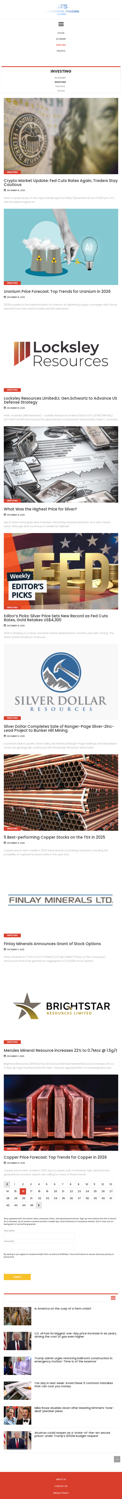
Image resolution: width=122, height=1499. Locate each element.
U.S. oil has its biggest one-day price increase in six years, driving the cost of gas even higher (75, 1335)
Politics (61, 51)
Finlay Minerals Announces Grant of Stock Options (52, 943)
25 (95, 1191)
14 (7, 1191)
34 (55, 1198)
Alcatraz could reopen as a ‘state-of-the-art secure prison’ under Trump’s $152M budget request (72, 1434)
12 (102, 1184)
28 (7, 1198)
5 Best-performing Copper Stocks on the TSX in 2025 (54, 837)
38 (87, 1198)
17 (31, 1191)
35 (63, 1198)
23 (79, 1191)
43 (15, 1205)
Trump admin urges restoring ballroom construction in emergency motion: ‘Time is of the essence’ (73, 1359)
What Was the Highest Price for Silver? (40, 509)
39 (95, 1198)
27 (111, 1191)
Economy (61, 39)
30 (23, 1198)
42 (8, 1205)
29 (15, 1198)
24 (87, 1191)
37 (79, 1198)
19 (47, 1191)
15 (15, 1191)
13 (110, 1184)
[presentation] (28, 1267)
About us (61, 1479)
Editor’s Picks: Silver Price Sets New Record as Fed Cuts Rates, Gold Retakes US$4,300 (56, 618)
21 (63, 1191)
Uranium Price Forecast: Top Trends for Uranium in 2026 (57, 291)
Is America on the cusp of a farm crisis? (62, 1308)
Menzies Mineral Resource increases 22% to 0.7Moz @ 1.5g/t (60, 1050)
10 (86, 1184)
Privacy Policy (61, 1493)
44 (24, 1205)
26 (103, 1191)
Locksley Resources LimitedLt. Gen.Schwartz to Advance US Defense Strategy (60, 400)
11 (94, 1184)
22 (71, 1191)
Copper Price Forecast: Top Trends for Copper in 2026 (55, 1157)
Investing (61, 45)
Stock (61, 33)
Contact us (61, 1486)
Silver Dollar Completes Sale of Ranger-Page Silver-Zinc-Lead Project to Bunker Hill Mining (59, 728)
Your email (39, 1245)
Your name (39, 1234)
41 (110, 1198)
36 (71, 1198)
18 (39, 1191)
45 (31, 1205)
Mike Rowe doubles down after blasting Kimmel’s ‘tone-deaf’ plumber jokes (74, 1409)
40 (103, 1198)
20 (55, 1191)
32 (39, 1198)
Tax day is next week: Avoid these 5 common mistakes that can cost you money (73, 1384)
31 (31, 1198)
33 (47, 1198)
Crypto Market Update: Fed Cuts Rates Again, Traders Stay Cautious (61, 182)
